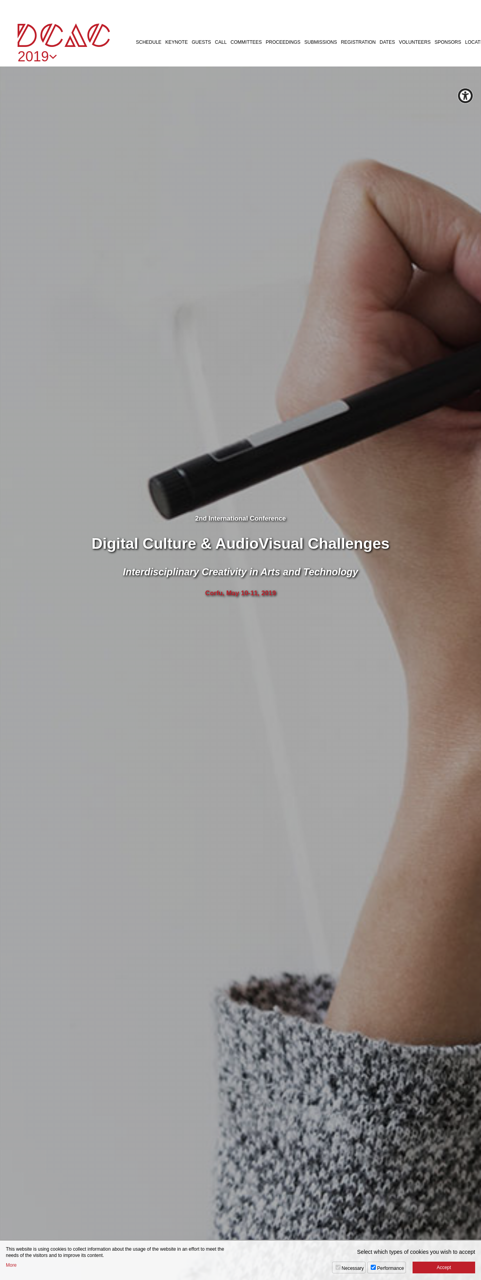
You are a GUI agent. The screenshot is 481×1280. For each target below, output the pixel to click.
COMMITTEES (246, 42)
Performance (390, 1268)
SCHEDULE (149, 42)
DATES (387, 42)
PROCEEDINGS (283, 42)
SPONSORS (447, 42)
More (11, 1265)
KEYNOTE (176, 42)
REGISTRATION (358, 42)
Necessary (353, 1268)
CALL (221, 42)
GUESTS (201, 42)
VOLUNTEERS (415, 42)
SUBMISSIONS (320, 42)
